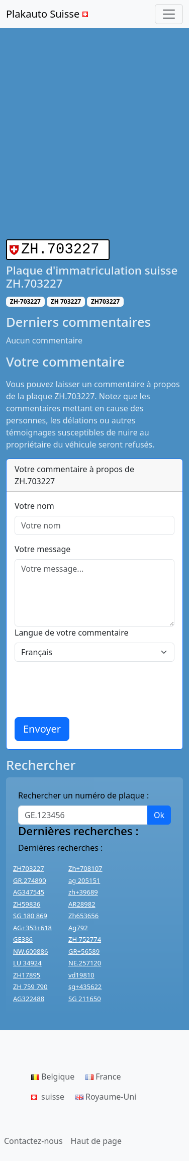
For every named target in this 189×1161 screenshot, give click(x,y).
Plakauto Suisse (48, 14)
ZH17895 (26, 972)
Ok (159, 813)
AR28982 (82, 902)
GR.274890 (29, 878)
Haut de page (96, 1138)
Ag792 (78, 925)
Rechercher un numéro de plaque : (83, 793)
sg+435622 (85, 984)
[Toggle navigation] (169, 14)
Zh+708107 (85, 866)
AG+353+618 (32, 925)
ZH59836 (26, 902)
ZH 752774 (84, 937)
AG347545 (28, 890)
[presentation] (91, 687)
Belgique (52, 1074)
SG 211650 (84, 996)
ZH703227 (28, 866)
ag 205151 (84, 878)
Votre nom (34, 503)
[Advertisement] (94, 139)
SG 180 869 (30, 913)
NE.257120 (84, 960)
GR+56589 (84, 949)
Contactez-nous (33, 1138)
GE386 (23, 937)
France (103, 1074)
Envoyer (42, 727)
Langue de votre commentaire (72, 630)
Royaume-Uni (105, 1094)
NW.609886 (30, 949)
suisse (47, 1094)
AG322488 (28, 996)
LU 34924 (27, 960)
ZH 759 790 (30, 984)
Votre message (42, 547)
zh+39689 (83, 890)
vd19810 (81, 972)
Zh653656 (83, 913)
